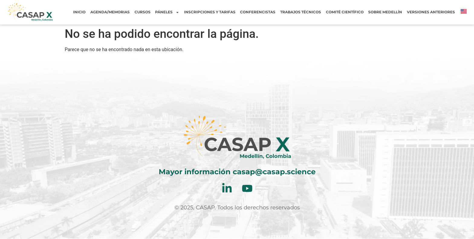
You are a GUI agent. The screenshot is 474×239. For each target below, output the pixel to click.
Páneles (167, 12)
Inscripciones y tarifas (209, 12)
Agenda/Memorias (110, 12)
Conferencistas (257, 12)
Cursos (143, 12)
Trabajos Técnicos (300, 12)
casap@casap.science (274, 171)
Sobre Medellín (385, 12)
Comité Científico (345, 12)
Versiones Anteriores (431, 12)
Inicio (79, 12)
